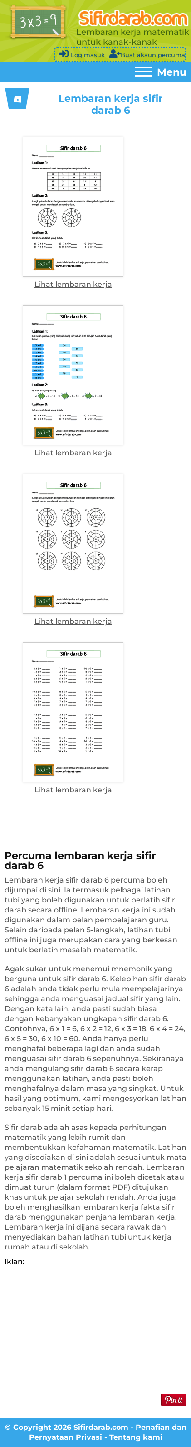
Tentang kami (135, 1437)
